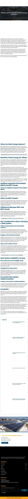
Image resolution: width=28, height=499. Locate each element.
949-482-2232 (3, 479)
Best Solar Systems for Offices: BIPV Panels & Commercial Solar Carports (19, 399)
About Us (14, 468)
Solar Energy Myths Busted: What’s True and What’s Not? (19, 322)
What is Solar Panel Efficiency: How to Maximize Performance (19, 384)
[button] (26, 3)
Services (14, 465)
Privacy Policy (3, 471)
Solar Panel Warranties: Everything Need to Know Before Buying (19, 338)
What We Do (14, 463)
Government (3, 474)
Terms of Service (4, 472)
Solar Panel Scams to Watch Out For (19, 368)
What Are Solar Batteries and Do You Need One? (19, 353)
